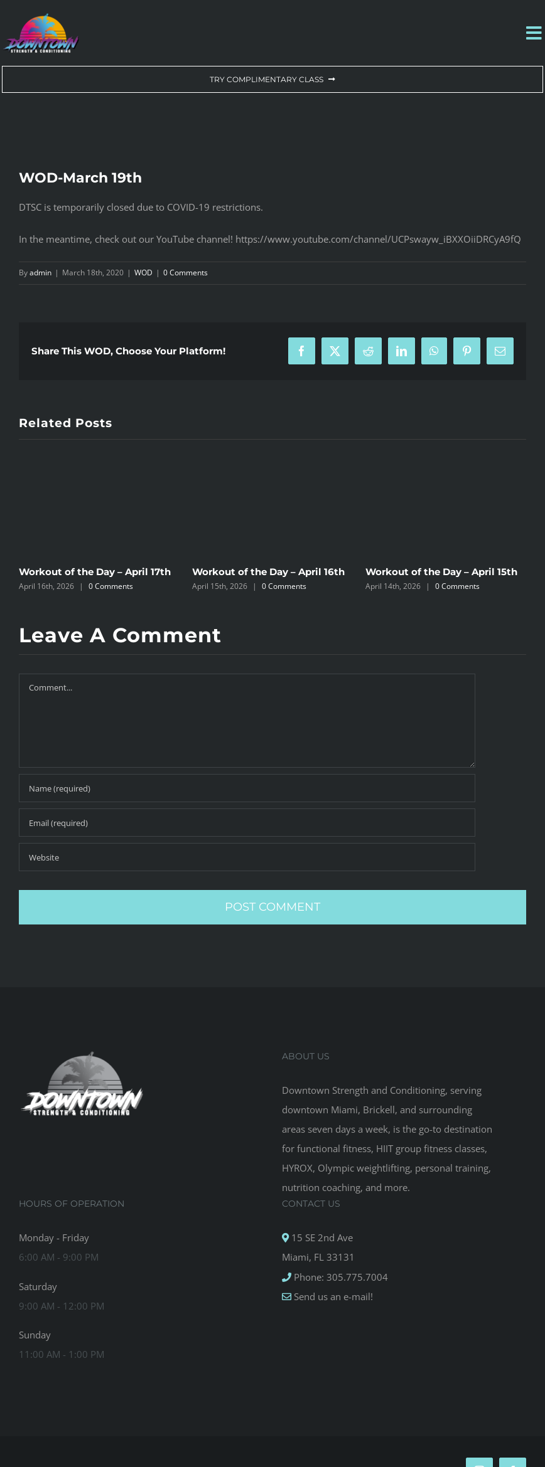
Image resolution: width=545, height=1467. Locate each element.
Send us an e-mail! (332, 1296)
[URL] (247, 857)
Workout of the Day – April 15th (441, 572)
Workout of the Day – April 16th (268, 572)
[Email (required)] (247, 822)
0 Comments (185, 272)
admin (40, 272)
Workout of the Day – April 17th (95, 572)
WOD (143, 272)
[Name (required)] (247, 788)
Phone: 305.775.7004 (339, 1277)
